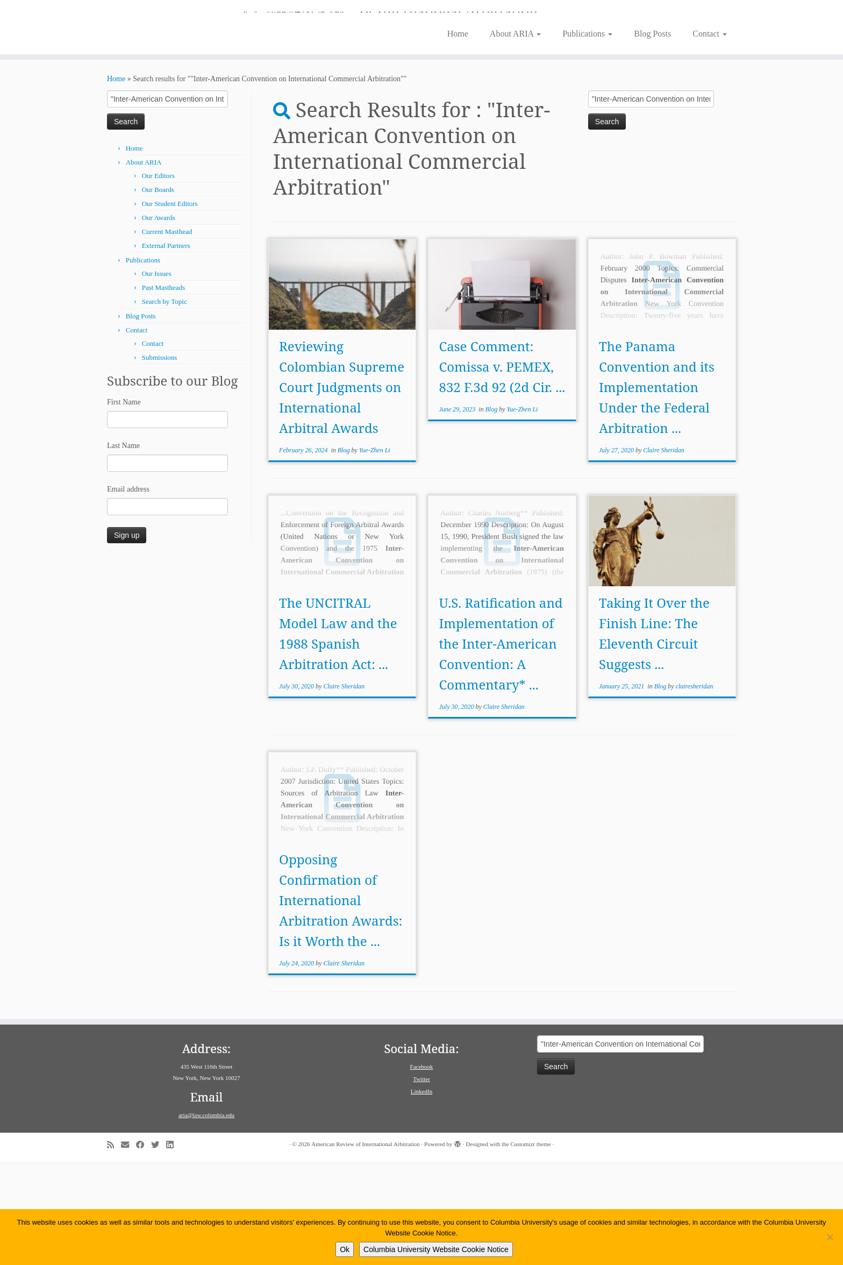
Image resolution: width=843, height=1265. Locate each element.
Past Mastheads (163, 392)
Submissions (159, 462)
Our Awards (158, 322)
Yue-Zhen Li (374, 554)
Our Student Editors (170, 308)
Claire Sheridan (663, 554)
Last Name (123, 550)
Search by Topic (164, 406)
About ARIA (515, 138)
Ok (344, 1249)
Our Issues (157, 378)
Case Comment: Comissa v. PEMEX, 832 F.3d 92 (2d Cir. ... (502, 471)
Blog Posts (652, 138)
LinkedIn (421, 1195)
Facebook (421, 1171)
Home (457, 138)
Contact (709, 138)
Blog (345, 554)
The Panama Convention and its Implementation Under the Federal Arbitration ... (657, 491)
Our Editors (158, 280)
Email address (128, 593)
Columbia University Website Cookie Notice (436, 1249)
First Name (124, 506)
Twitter (421, 1183)
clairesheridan (694, 790)
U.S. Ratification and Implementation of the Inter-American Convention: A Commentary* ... (501, 748)
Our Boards (158, 294)
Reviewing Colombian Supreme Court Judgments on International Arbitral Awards (341, 491)
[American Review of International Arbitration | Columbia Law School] (421, 63)
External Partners (166, 350)
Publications (587, 138)
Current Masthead (167, 336)
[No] (829, 1237)
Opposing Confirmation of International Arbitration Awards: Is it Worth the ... (340, 1004)
